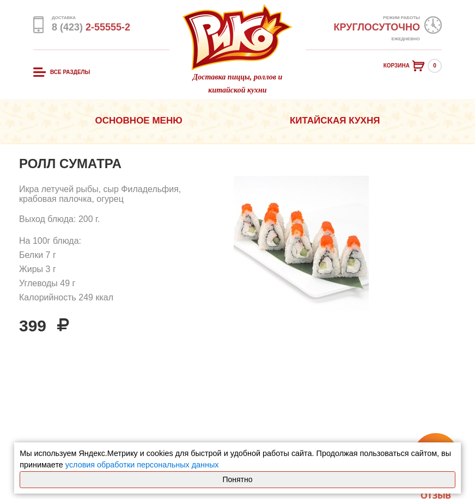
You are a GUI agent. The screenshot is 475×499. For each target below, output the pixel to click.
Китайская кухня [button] (335, 120)
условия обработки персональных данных (142, 464)
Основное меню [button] (138, 120)
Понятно (237, 479)
